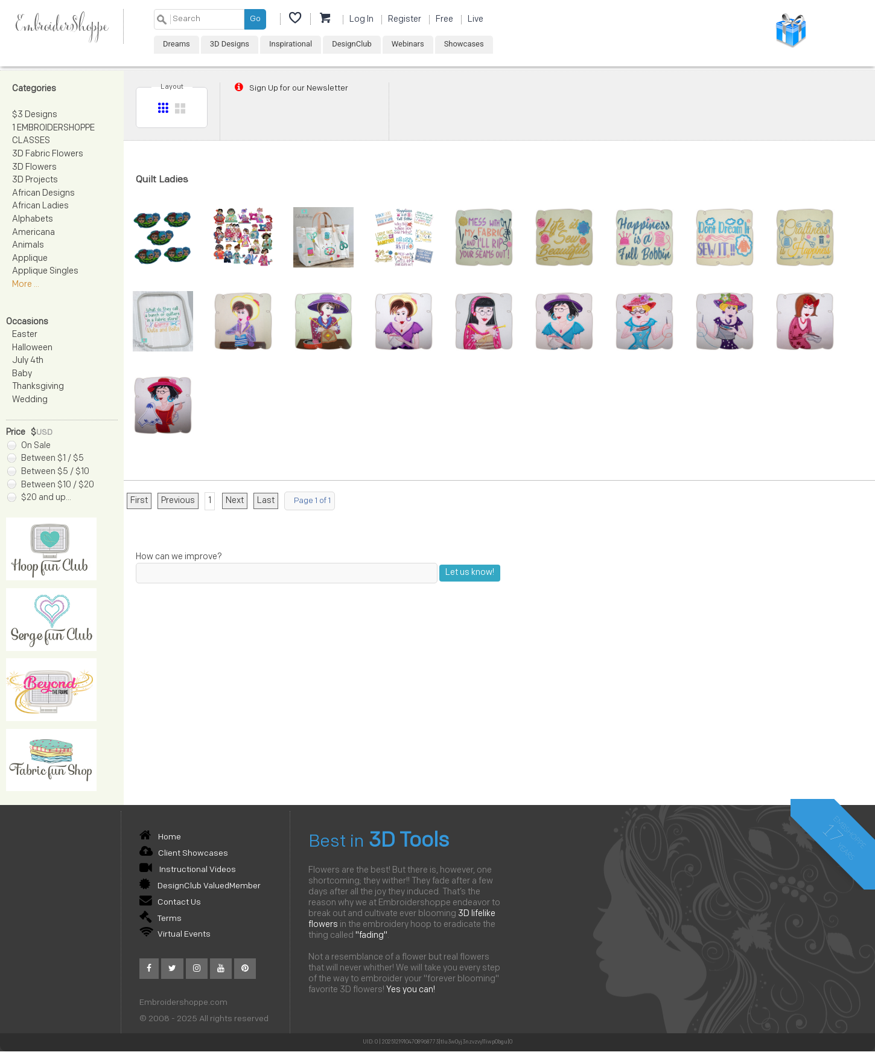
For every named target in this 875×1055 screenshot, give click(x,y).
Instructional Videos (187, 870)
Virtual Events (175, 934)
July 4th (27, 360)
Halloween (32, 348)
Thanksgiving (38, 386)
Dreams (176, 43)
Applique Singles (45, 271)
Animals (28, 245)
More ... (25, 284)
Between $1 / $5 (45, 458)
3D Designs (229, 43)
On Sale (29, 446)
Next (235, 500)
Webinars (408, 43)
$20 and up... (39, 497)
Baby (22, 374)
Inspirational (290, 43)
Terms (160, 919)
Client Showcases (183, 854)
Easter (24, 334)
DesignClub (352, 43)
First (139, 500)
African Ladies (40, 206)
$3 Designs (34, 115)
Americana (33, 232)
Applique (30, 258)
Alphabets (32, 219)
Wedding (30, 400)
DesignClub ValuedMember (200, 886)
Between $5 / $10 (48, 471)
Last (266, 500)
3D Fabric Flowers (47, 154)
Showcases (464, 43)
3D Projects (35, 180)
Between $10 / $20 (50, 485)
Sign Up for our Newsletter (290, 88)
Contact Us (170, 902)
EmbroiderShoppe (61, 26)
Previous (178, 500)
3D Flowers (34, 167)
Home (160, 837)
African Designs (43, 193)
